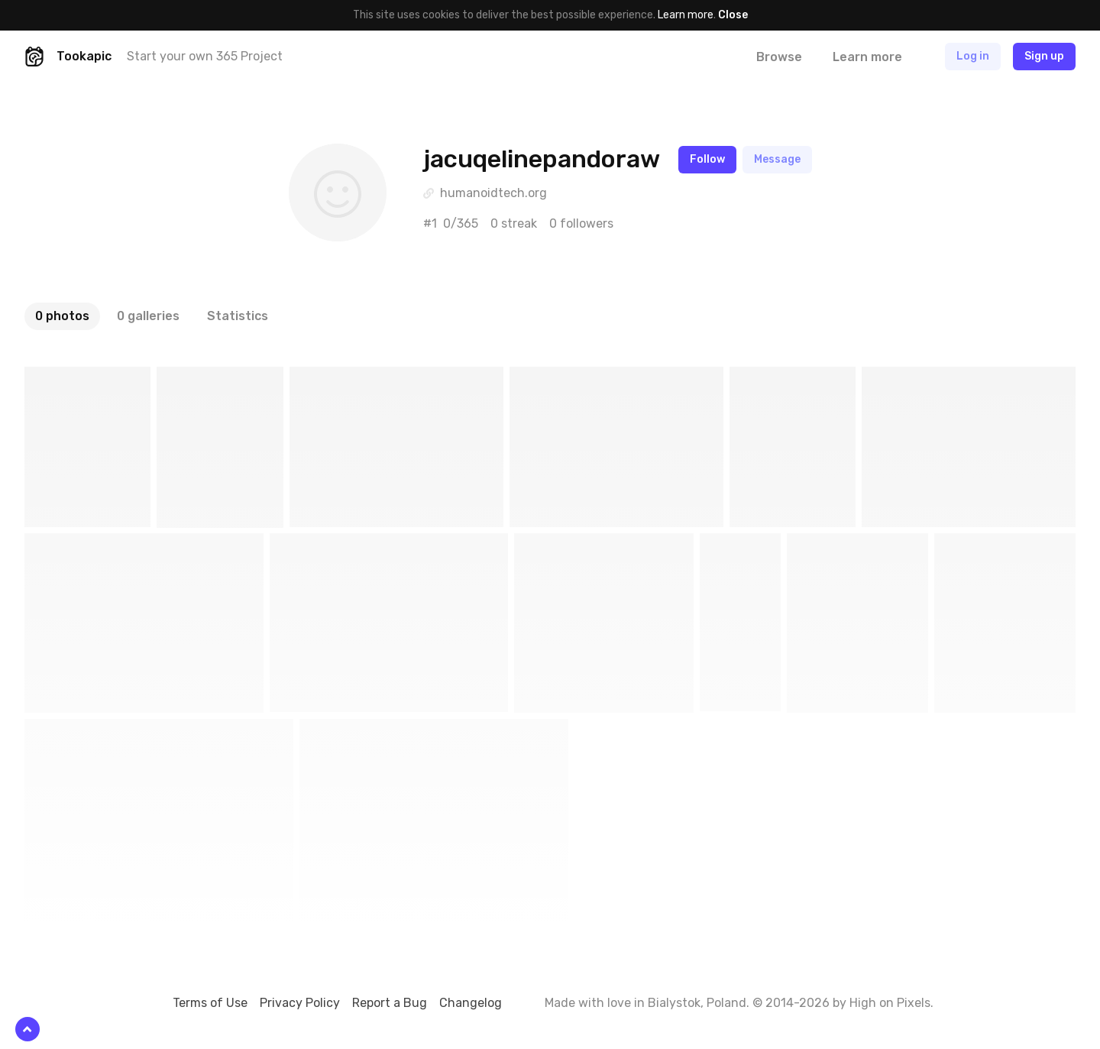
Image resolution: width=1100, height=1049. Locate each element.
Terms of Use (210, 1003)
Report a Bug (389, 1003)
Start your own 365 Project (205, 56)
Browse (779, 57)
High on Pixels (889, 1003)
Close (733, 14)
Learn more (685, 14)
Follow (707, 159)
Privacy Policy (300, 1003)
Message (777, 159)
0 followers (581, 223)
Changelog (470, 1003)
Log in (972, 56)
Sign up (1044, 56)
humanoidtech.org (493, 193)
